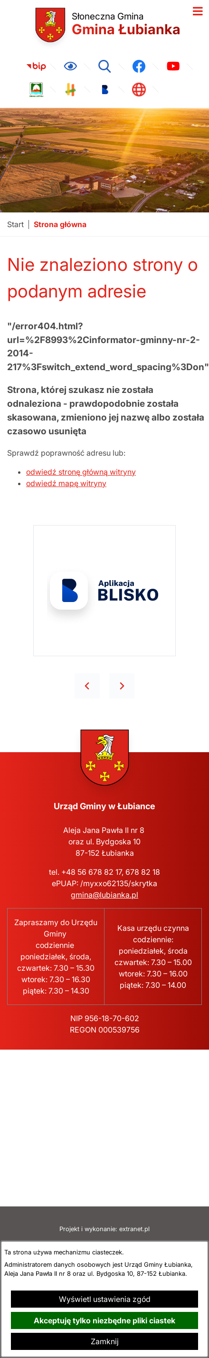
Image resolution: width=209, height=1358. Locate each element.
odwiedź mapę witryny (66, 483)
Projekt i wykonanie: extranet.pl (104, 1229)
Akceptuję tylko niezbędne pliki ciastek (104, 1320)
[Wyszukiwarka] (104, 66)
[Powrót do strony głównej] (15, 224)
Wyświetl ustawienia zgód (105, 1299)
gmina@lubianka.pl (104, 894)
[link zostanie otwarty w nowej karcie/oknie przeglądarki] (36, 66)
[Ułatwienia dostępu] (70, 66)
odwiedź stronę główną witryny (81, 472)
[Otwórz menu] (197, 11)
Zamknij (105, 1341)
